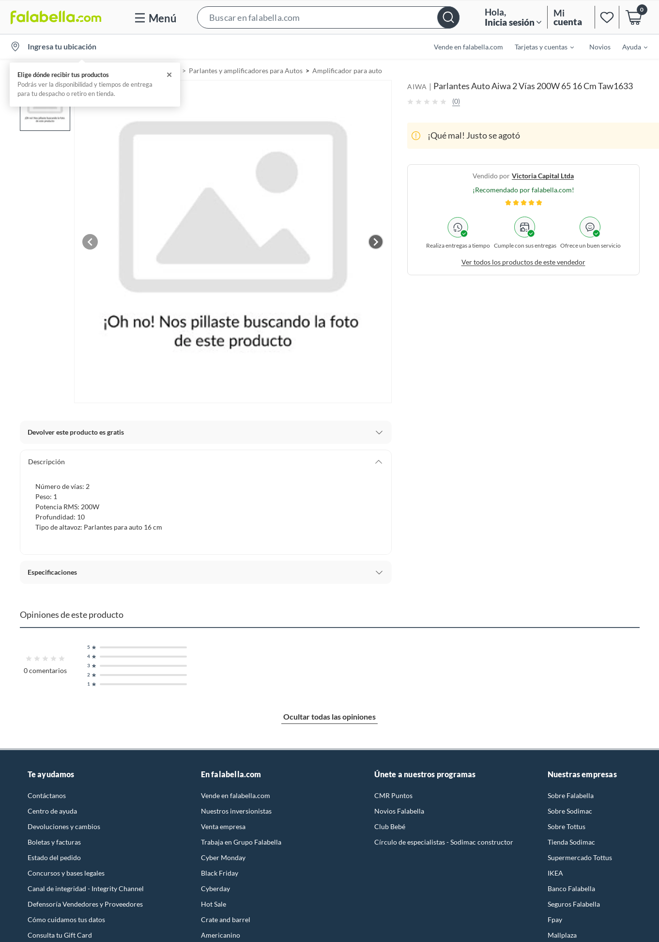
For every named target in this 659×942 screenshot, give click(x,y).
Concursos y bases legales (66, 873)
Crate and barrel (225, 919)
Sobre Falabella (571, 795)
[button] (328, 17)
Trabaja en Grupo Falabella (241, 842)
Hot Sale (213, 904)
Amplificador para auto (347, 70)
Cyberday (215, 888)
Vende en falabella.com (468, 47)
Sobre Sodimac (570, 811)
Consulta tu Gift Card (60, 935)
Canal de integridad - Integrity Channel (86, 888)
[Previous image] (90, 242)
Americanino (220, 935)
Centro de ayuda (52, 811)
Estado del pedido (54, 857)
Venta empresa (223, 826)
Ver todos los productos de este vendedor (523, 262)
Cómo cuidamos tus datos (66, 919)
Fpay (555, 919)
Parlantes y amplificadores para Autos (246, 70)
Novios (600, 47)
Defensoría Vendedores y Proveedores (85, 904)
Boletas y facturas (54, 842)
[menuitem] (538, 46)
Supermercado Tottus (580, 857)
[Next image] (375, 242)
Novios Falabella (399, 811)
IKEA (555, 873)
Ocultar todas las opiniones (329, 716)
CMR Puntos (393, 795)
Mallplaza (562, 935)
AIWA (417, 86)
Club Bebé (389, 826)
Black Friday (219, 873)
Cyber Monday (223, 857)
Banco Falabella (571, 888)
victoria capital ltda (543, 176)
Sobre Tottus (566, 826)
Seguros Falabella (574, 904)
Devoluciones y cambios (64, 826)
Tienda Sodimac (571, 842)
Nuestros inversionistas (236, 811)
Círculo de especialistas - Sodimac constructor (443, 842)
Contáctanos (47, 795)
